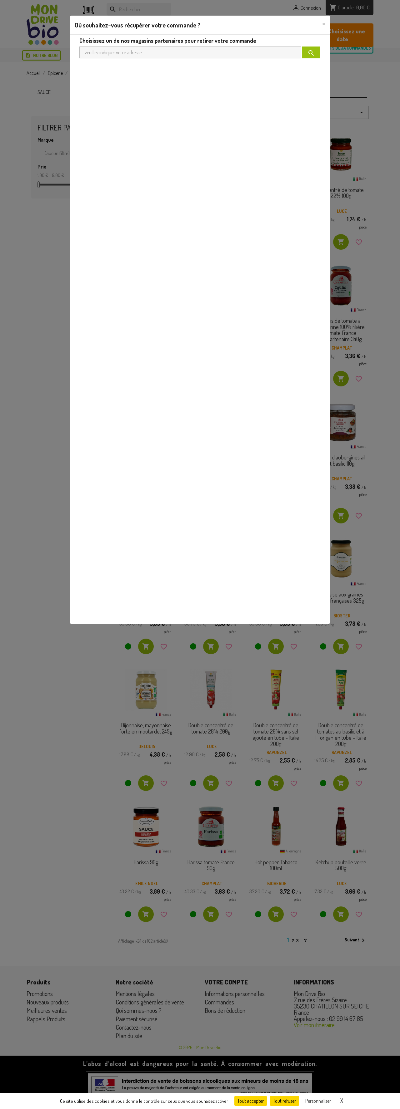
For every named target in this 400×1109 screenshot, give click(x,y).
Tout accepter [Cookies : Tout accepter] (251, 1101)
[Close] (323, 23)
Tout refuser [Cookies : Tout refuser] (284, 1101)
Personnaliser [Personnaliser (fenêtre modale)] (318, 1101)
